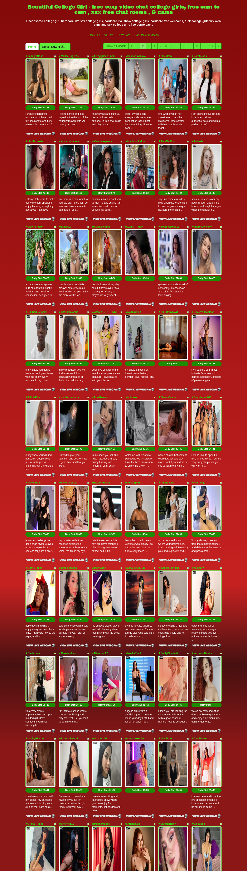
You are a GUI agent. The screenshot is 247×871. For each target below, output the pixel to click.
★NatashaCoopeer (36, 742)
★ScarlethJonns (68, 243)
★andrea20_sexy (202, 180)
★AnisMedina (166, 118)
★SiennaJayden (168, 305)
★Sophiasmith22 (202, 305)
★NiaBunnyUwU (168, 243)
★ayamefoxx (99, 742)
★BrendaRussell (68, 555)
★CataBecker (200, 555)
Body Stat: (40, 84)
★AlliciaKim (32, 305)
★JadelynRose (34, 56)
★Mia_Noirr (165, 555)
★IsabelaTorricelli (169, 430)
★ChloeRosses (68, 430)
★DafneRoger (33, 430)
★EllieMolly (165, 56)
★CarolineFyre (67, 492)
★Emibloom (32, 492)
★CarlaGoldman (101, 180)
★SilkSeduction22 (36, 243)
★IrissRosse (99, 305)
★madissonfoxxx (69, 305)
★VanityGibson (34, 555)
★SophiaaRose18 (168, 180)
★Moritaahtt (99, 430)
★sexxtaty (198, 430)
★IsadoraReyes (101, 367)
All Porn (108, 35)
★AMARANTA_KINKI (104, 243)
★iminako (131, 305)
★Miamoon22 (100, 492)
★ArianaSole (132, 617)
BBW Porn (123, 35)
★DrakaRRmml (34, 617)
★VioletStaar (33, 367)
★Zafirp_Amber (134, 180)
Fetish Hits (120, 861)
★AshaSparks (133, 367)
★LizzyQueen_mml (103, 56)
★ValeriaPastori (34, 180)
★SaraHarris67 (167, 617)
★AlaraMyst (66, 679)
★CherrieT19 (66, 617)
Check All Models (116, 46)
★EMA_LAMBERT (135, 430)
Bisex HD (94, 35)
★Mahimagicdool (135, 118)
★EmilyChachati (168, 492)
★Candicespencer (102, 118)
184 (211, 46)
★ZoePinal (198, 679)
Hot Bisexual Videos (146, 35)
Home (32, 46)
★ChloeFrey (165, 679)
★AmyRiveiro (166, 367)
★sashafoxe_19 (134, 555)
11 (197, 46)
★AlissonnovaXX (69, 118)
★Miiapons (65, 742)
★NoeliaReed (133, 492)
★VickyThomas (68, 367)
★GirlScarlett (33, 679)
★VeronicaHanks (202, 492)
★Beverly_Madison (203, 243)
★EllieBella (198, 617)
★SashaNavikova (135, 56)
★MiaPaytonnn (134, 679)
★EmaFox (65, 180)
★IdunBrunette (34, 118)
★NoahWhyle (133, 243)
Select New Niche (55, 46)
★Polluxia (197, 118)
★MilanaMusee (101, 617)
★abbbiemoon (100, 679)
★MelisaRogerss (69, 56)
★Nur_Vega (198, 367)
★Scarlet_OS (99, 555)
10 (189, 46)
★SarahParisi (200, 56)
